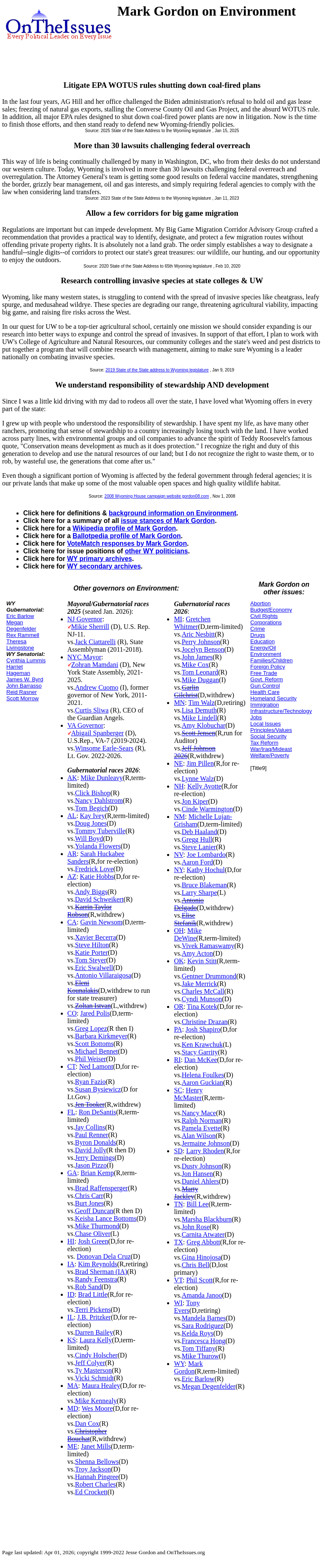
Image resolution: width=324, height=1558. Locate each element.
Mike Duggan (200, 679)
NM (179, 816)
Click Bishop (93, 793)
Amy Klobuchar (204, 725)
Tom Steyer (90, 960)
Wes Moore (97, 1408)
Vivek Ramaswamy (208, 945)
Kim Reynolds (97, 1264)
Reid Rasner (21, 692)
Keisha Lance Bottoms (106, 1218)
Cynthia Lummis (26, 660)
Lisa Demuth (199, 710)
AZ (72, 876)
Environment (265, 654)
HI (71, 1241)
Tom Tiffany (199, 1348)
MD (73, 1408)
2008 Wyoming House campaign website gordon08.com (157, 496)
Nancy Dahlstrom (99, 800)
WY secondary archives (104, 566)
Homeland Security (273, 698)
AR (72, 853)
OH (179, 930)
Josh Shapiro (203, 1029)
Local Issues (265, 724)
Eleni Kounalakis (83, 986)
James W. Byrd (24, 679)
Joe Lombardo (206, 854)
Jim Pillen (199, 763)
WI (178, 1302)
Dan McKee (200, 1059)
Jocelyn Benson (203, 649)
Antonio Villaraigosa (103, 975)
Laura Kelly (95, 1340)
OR (178, 1006)
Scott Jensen (199, 733)
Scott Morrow (22, 698)
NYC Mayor (84, 657)
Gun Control (265, 686)
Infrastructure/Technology (281, 711)
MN (179, 702)
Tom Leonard (200, 672)
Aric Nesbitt (198, 634)
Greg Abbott (203, 1242)
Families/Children (271, 660)
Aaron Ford (197, 862)
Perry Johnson (201, 641)
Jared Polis (95, 1013)
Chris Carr (89, 1195)
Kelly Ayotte (204, 786)
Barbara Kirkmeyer (101, 1036)
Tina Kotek (202, 1006)
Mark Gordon (188, 1367)
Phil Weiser (90, 1058)
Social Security (268, 736)
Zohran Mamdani (95, 664)
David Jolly (90, 1150)
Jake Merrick (199, 983)
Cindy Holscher (96, 1355)
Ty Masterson (93, 1370)
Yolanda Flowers (98, 846)
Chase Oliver (93, 1233)
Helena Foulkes (203, 1074)
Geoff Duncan (94, 1210)
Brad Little (93, 1294)
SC (178, 1090)
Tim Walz (201, 702)
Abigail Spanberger (97, 733)
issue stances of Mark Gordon (168, 520)
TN (178, 1204)
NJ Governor (85, 619)
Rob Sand (88, 1286)
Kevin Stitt (202, 961)
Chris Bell (195, 1264)
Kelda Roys (197, 1333)
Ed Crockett (91, 1492)
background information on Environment (172, 513)
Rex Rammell (22, 635)
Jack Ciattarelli (95, 641)
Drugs (257, 635)
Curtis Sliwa (92, 710)
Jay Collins (90, 1127)
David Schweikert (99, 899)
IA (71, 1264)
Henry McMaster (188, 1094)
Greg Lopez (91, 1028)
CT (72, 1066)
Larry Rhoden (205, 1150)
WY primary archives (99, 558)
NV (178, 854)
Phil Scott (199, 1280)
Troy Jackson (93, 1469)
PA (178, 1029)
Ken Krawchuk (202, 1044)
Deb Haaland (199, 831)
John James (197, 657)
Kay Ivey (92, 815)
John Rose (196, 1226)
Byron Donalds (95, 1142)
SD (178, 1150)
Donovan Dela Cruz (104, 1256)
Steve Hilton (92, 944)
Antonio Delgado (189, 904)
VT (178, 1280)
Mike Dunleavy (102, 777)
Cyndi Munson (202, 999)
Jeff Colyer (90, 1362)
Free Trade (263, 673)
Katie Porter (91, 952)
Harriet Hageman (18, 670)
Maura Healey (101, 1385)
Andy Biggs (91, 891)
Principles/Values (271, 730)
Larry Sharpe (199, 892)
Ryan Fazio (90, 1081)
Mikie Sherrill (90, 626)
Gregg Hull (197, 839)
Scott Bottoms (94, 1043)
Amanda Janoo (202, 1295)
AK (72, 777)
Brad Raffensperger (101, 1188)
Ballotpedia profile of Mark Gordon (127, 535)
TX (178, 1242)
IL (71, 1317)
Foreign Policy (267, 667)
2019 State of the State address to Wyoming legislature (157, 370)
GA (72, 1172)
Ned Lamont (96, 1066)
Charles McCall (203, 991)
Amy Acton (197, 953)
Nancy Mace (199, 1112)
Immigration (264, 705)
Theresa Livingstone (20, 644)
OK (179, 961)
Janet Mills (96, 1446)
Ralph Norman (202, 1120)
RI (177, 1059)
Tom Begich (91, 808)
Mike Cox (195, 664)
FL (72, 1112)
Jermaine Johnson (206, 1143)
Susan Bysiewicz (98, 1089)
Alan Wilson (199, 1135)
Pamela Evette (201, 1128)
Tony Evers (187, 1306)
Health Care (264, 692)
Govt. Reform (266, 679)
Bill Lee (197, 1204)
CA (72, 922)
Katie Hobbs (96, 876)
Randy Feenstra (96, 1279)
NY (178, 869)
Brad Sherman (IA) (101, 1271)
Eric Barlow (20, 616)
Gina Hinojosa (201, 1257)
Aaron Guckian (202, 1082)
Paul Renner (91, 1134)
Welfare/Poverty (269, 755)
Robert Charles (95, 1484)
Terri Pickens (93, 1309)
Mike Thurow (200, 1356)
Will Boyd (89, 838)
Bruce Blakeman (204, 885)
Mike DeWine (187, 934)
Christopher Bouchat (87, 1435)
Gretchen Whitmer (192, 622)
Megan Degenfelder (21, 625)
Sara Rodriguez (203, 1325)
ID (71, 1294)
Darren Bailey (94, 1332)
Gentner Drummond (209, 976)
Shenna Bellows (97, 1461)
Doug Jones (91, 823)
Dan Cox (87, 1423)
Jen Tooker (90, 1104)
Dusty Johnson (202, 1166)
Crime (257, 629)
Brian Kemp (97, 1172)
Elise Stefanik (185, 919)
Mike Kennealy (96, 1400)
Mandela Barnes (204, 1318)
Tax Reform (264, 743)
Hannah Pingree (97, 1476)
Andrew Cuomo (97, 687)
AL (72, 815)
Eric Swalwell (94, 967)
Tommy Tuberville (100, 831)
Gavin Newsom (101, 922)
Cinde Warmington (207, 809)
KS (72, 1340)
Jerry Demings (95, 1157)
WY (179, 1363)
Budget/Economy (271, 610)
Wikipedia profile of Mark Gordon (124, 528)
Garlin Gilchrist (186, 691)
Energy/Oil (263, 648)
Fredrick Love (94, 868)
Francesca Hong (204, 1340)
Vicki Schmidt (94, 1378)
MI (178, 619)
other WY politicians (156, 551)
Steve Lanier (199, 847)
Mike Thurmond (97, 1226)
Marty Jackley (186, 1192)
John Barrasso (24, 686)
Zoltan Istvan (93, 1005)
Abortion (260, 603)
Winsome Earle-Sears (104, 748)
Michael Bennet (96, 1051)
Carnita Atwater (203, 1234)
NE (178, 763)
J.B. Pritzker (94, 1317)
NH (179, 786)
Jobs (256, 717)
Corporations (265, 622)
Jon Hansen (197, 1173)
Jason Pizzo (91, 1165)
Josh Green (93, 1241)
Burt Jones (89, 1203)
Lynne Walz (198, 778)
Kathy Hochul (205, 869)
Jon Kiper (195, 801)
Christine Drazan (205, 1021)
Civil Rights (264, 616)
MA (73, 1385)
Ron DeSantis (97, 1112)
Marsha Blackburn (207, 1219)
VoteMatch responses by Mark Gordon (127, 543)
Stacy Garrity (200, 1052)
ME (73, 1446)
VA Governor (85, 725)
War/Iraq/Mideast (271, 749)
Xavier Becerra (95, 937)
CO (72, 1013)
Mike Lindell (199, 717)
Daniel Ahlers (200, 1181)
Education (262, 641)
